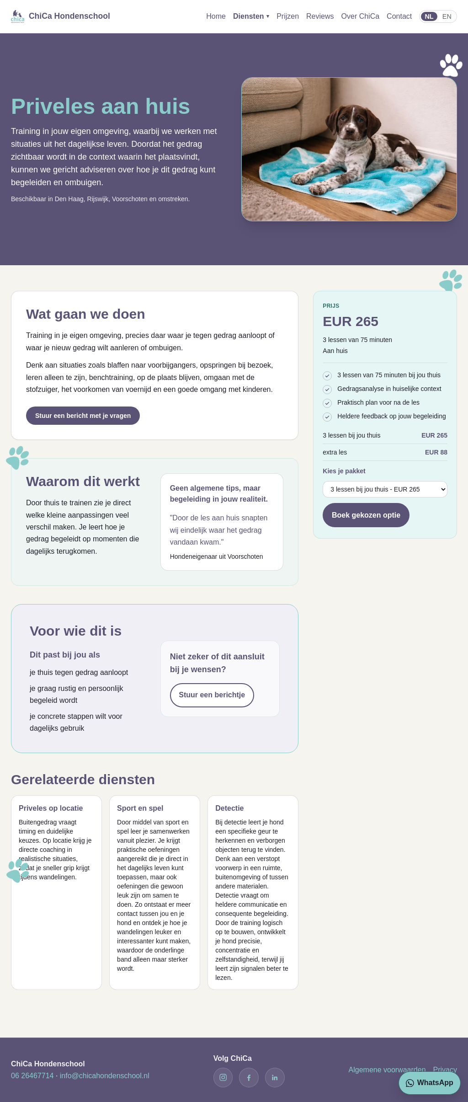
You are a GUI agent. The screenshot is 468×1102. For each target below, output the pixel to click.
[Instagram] (223, 1077)
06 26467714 (32, 1076)
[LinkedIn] (274, 1077)
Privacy (445, 1070)
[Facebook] (248, 1077)
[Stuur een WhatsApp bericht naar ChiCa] (430, 1083)
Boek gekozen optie (366, 515)
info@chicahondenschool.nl (104, 1076)
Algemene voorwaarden (387, 1070)
